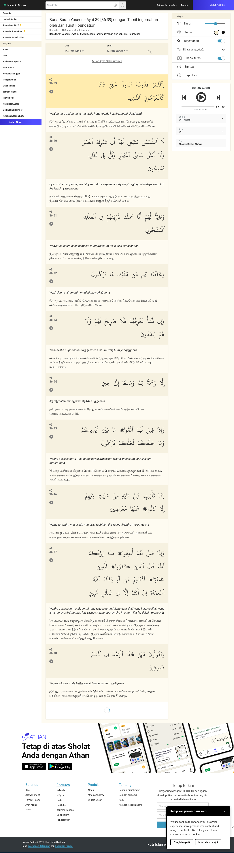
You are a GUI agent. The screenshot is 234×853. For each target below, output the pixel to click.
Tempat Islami (9, 92)
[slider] (215, 23)
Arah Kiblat (8, 67)
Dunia (28, 809)
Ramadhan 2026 (11, 25)
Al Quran (7, 43)
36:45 (53, 428)
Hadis (5, 49)
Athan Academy (96, 795)
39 (180, 132)
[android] (60, 766)
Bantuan (186, 67)
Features (63, 785)
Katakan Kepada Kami (13, 116)
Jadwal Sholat (10, 19)
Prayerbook (8, 98)
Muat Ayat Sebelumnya (107, 61)
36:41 (53, 215)
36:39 (53, 83)
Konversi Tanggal (11, 73)
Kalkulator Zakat (11, 104)
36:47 (53, 552)
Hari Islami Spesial (12, 61)
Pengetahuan (9, 79)
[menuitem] (167, 5)
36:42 (53, 273)
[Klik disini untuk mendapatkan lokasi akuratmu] (115, 5)
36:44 (53, 381)
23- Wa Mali (73, 51)
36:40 (53, 140)
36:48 (53, 653)
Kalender (61, 790)
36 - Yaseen (184, 120)
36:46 (53, 494)
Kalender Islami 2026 (13, 37)
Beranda (7, 13)
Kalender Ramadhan (13, 31)
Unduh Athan (12, 122)
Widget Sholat (95, 799)
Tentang (125, 785)
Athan (91, 790)
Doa (5, 55)
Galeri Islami (9, 85)
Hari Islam (61, 805)
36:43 (53, 320)
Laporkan (187, 75)
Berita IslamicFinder (12, 110)
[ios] (34, 766)
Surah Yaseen (81, 30)
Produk (93, 785)
